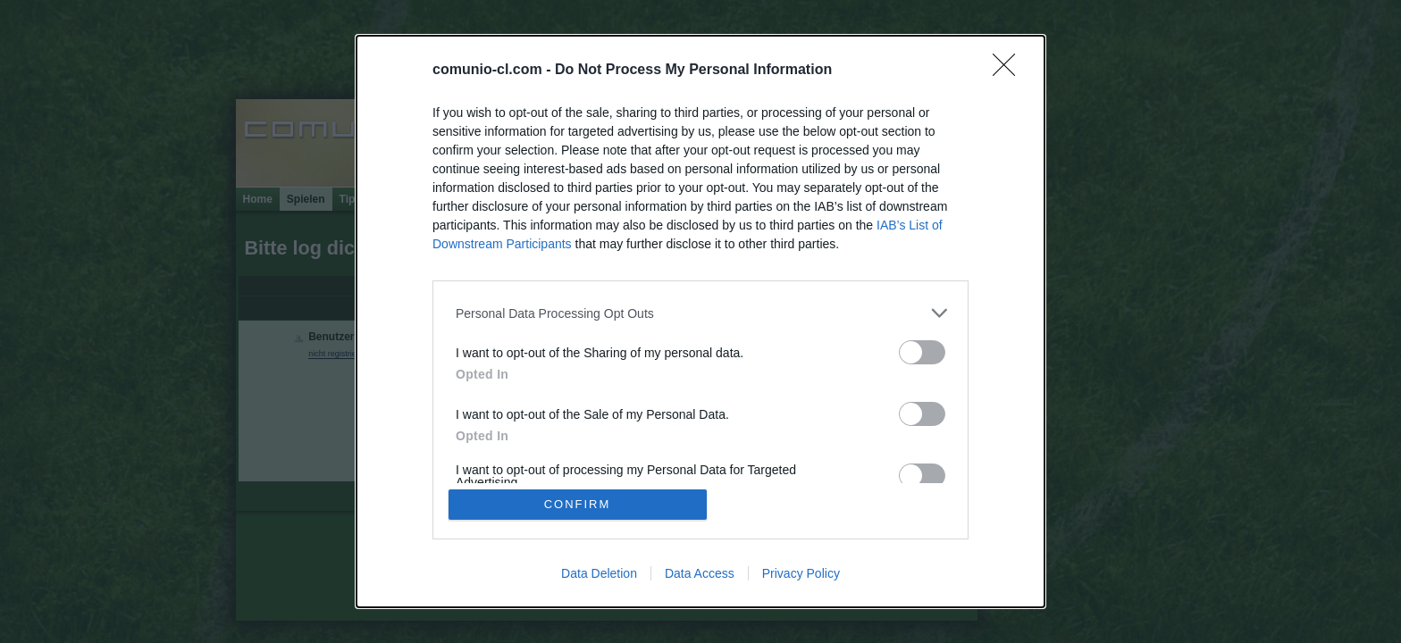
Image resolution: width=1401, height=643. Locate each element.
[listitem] (700, 313)
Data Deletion (599, 573)
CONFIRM (577, 504)
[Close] (1010, 71)
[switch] (922, 352)
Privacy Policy (801, 573)
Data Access (699, 573)
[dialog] (700, 321)
